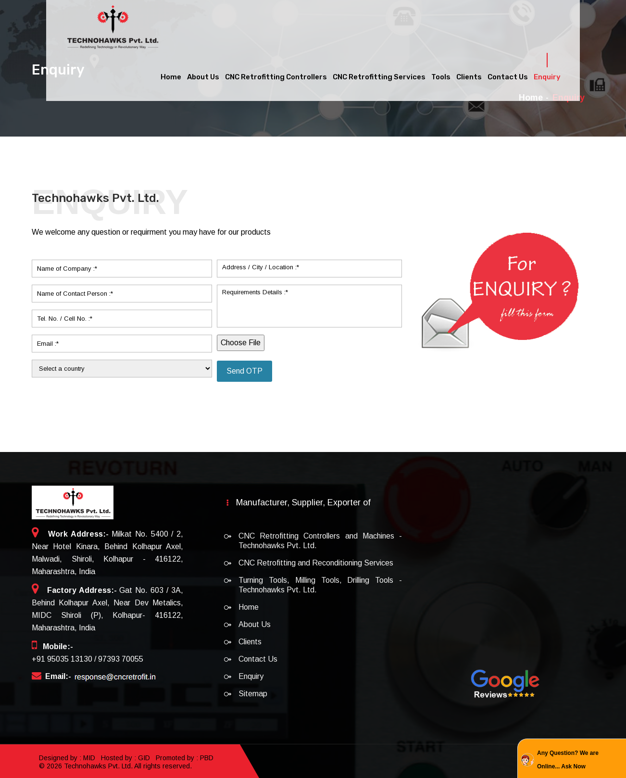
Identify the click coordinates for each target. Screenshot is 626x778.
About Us (203, 74)
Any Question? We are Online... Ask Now (568, 760)
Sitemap (252, 694)
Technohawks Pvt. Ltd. (98, 764)
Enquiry (547, 74)
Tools (441, 74)
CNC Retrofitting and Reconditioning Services (315, 563)
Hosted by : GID (125, 757)
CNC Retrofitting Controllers (276, 74)
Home (171, 74)
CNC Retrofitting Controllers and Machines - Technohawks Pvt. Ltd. (320, 541)
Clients (469, 74)
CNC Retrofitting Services (379, 74)
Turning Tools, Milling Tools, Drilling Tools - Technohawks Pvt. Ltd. (320, 585)
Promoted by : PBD (184, 757)
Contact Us (508, 74)
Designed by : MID (68, 757)
